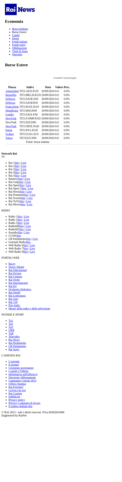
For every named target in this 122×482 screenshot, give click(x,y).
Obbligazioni (19, 48)
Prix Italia (14, 305)
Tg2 (11, 323)
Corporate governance (21, 367)
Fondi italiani (19, 41)
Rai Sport (14, 349)
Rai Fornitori (16, 387)
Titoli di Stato (20, 51)
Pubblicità (14, 396)
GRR (11, 330)
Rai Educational (18, 270)
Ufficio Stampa (17, 383)
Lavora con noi (17, 390)
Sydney (9, 134)
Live (23, 162)
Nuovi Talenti (16, 266)
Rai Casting (15, 393)
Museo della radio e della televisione (29, 308)
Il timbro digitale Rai (20, 406)
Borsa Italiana (20, 28)
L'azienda (14, 361)
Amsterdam (12, 91)
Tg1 (11, 320)
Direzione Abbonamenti (22, 377)
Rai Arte (13, 298)
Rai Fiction (15, 273)
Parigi (8, 130)
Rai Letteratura (17, 295)
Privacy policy (17, 399)
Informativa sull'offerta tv (23, 374)
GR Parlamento (17, 346)
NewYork (10, 118)
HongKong (11, 110)
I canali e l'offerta (18, 371)
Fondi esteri (19, 44)
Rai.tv (12, 263)
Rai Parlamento (17, 342)
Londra (9, 114)
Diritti (15, 38)
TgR (11, 333)
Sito (17, 162)
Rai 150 (13, 302)
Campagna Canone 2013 (22, 380)
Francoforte (12, 106)
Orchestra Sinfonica (20, 289)
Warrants (17, 54)
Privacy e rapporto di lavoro (24, 403)
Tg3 (11, 326)
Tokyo (9, 137)
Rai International (18, 282)
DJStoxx (10, 98)
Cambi (16, 35)
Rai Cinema (15, 276)
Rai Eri (13, 286)
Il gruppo (14, 364)
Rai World (14, 292)
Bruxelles (10, 94)
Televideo (14, 336)
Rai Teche (14, 279)
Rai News (14, 339)
